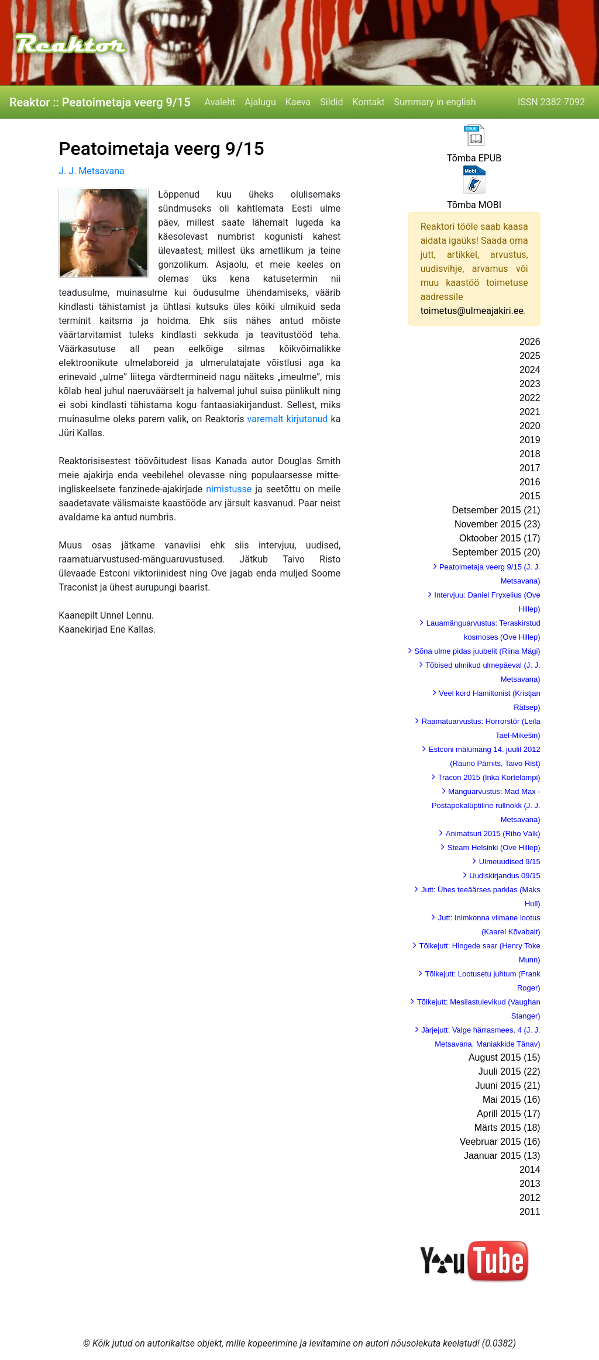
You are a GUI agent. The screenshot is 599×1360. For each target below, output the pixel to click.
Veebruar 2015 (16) (500, 1142)
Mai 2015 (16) (512, 1099)
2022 (530, 398)
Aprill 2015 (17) (509, 1114)
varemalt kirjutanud (287, 418)
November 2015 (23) (498, 524)
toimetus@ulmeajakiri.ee (472, 310)
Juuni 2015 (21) (507, 1085)
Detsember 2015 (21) (496, 510)
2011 (530, 1212)
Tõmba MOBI (474, 204)
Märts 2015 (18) (507, 1128)
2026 (530, 342)
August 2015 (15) (505, 1057)
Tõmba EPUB (474, 158)
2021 (530, 412)
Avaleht (220, 102)
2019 (530, 440)
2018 (530, 454)
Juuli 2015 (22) (509, 1071)
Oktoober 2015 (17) (500, 538)
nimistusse (229, 489)
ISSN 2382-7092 (551, 102)
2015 (530, 496)
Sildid (331, 102)
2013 (530, 1184)
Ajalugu (260, 102)
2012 (530, 1198)
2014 (530, 1170)
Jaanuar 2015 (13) (502, 1156)
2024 (530, 370)
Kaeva (298, 102)
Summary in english (435, 102)
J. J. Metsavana (91, 171)
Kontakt (369, 102)
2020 (530, 426)
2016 (530, 482)
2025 (530, 356)
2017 (530, 468)
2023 (530, 384)
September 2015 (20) (496, 552)
